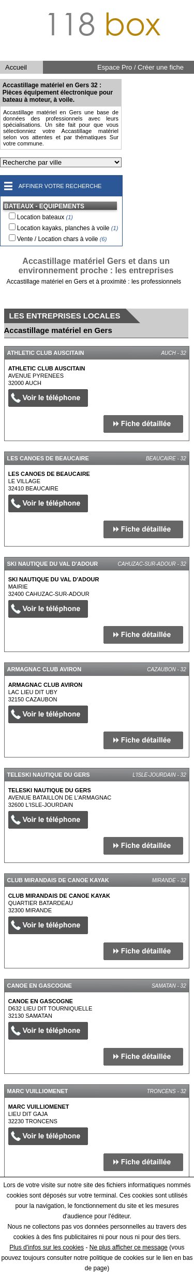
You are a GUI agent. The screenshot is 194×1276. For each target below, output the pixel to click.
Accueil (16, 67)
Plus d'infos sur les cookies (46, 1247)
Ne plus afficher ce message (128, 1247)
